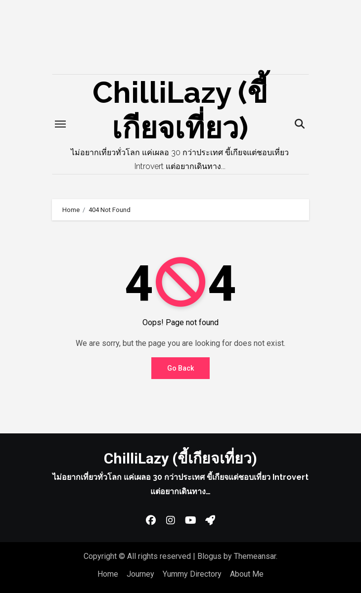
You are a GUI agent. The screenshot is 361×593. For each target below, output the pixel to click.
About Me (247, 574)
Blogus (209, 556)
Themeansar (255, 556)
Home (107, 574)
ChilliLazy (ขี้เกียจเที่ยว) (180, 458)
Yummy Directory (192, 574)
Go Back (180, 368)
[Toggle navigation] (60, 124)
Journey (140, 574)
